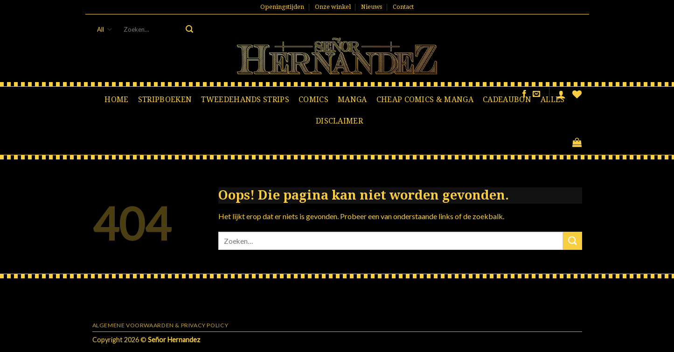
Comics (313, 99)
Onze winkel (333, 6)
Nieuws (371, 6)
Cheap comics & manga (424, 99)
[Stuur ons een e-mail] (536, 94)
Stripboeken (165, 99)
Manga (352, 99)
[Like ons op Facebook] (524, 94)
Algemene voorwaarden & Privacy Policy (160, 325)
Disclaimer (339, 121)
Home (116, 99)
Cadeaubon (507, 99)
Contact (403, 6)
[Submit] (189, 29)
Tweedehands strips (245, 99)
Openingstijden (282, 6)
